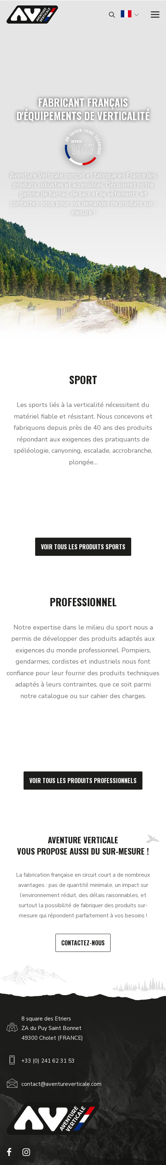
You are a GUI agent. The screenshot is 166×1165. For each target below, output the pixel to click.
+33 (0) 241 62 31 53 (48, 1060)
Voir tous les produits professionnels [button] (83, 780)
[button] (9, 1154)
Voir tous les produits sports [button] (83, 546)
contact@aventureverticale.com (61, 1084)
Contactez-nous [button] (83, 942)
